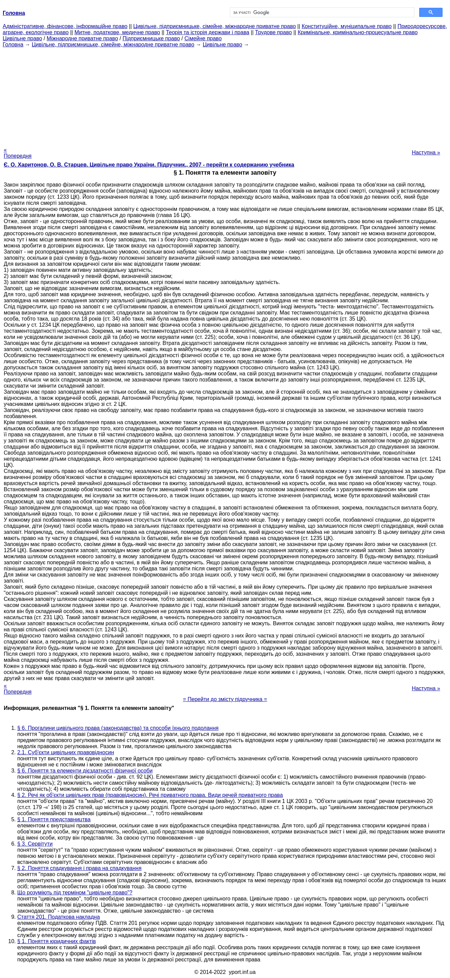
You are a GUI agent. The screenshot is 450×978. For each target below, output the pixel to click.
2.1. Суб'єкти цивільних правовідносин (65, 752)
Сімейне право (203, 38)
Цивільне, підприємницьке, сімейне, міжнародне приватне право (214, 26)
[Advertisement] (225, 95)
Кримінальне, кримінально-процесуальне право (357, 32)
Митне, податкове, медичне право (117, 32)
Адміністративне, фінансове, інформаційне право (65, 26)
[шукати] (321, 12)
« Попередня (17, 153)
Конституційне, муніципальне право (347, 26)
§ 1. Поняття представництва (53, 819)
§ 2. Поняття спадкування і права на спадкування (79, 868)
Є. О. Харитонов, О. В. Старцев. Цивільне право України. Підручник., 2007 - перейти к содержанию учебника (149, 165)
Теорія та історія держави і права (207, 32)
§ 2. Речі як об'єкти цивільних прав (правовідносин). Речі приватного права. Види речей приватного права (150, 795)
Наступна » (426, 152)
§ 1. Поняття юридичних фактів (56, 941)
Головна (13, 44)
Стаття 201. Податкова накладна (58, 917)
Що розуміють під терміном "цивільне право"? (74, 892)
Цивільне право (22, 38)
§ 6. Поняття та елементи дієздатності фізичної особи (85, 771)
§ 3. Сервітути (34, 844)
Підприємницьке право (151, 38)
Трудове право (273, 32)
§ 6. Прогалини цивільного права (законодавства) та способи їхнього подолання (117, 728)
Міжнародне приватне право (82, 38)
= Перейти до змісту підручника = (225, 699)
